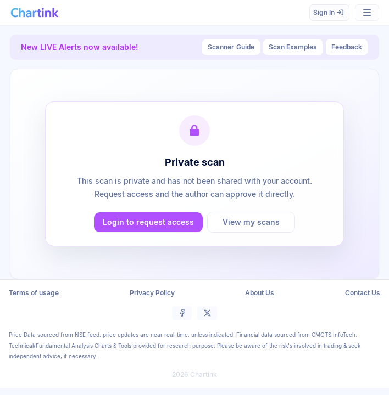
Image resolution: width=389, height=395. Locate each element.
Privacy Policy (152, 293)
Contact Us (362, 293)
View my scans (251, 222)
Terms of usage (34, 293)
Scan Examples (293, 47)
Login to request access (148, 222)
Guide (231, 47)
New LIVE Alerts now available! (79, 47)
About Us (259, 293)
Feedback (346, 47)
